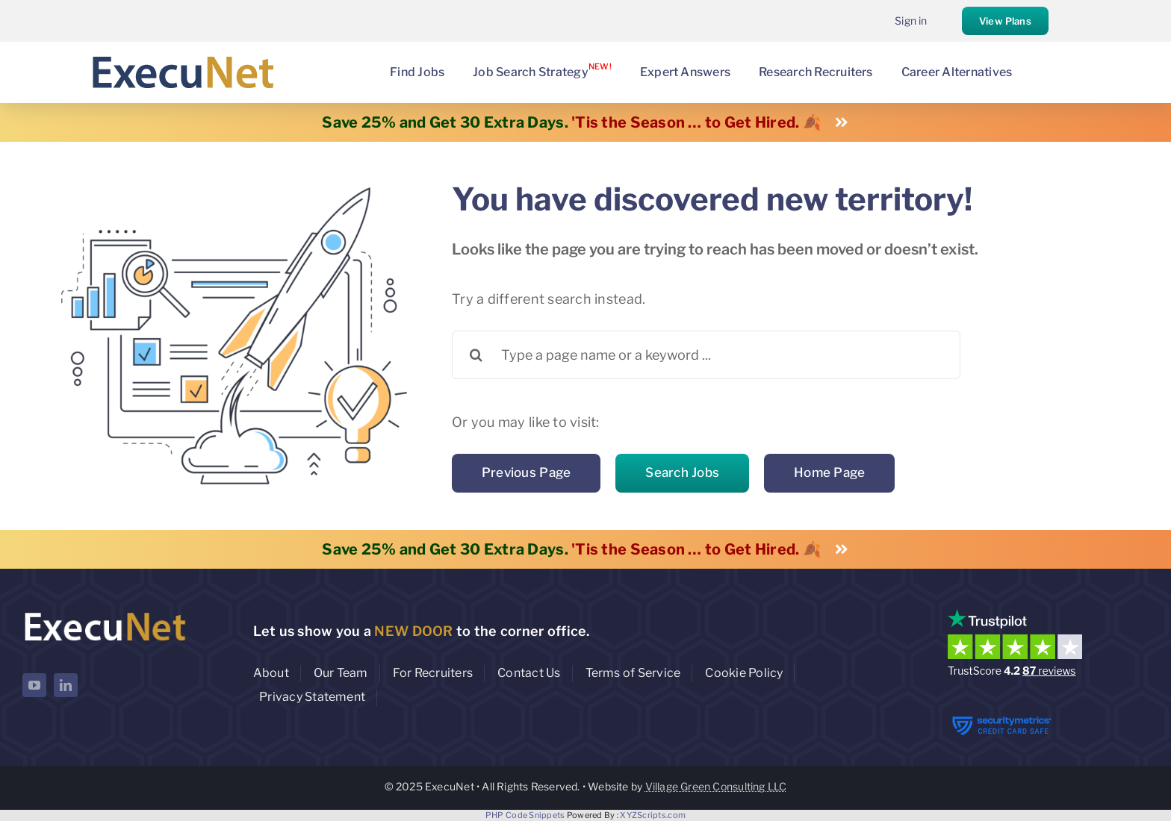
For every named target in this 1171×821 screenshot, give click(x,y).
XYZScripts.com (653, 815)
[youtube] (34, 685)
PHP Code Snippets (525, 815)
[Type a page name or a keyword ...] (706, 355)
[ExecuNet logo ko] (104, 612)
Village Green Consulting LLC (716, 786)
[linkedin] (66, 685)
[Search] (476, 355)
